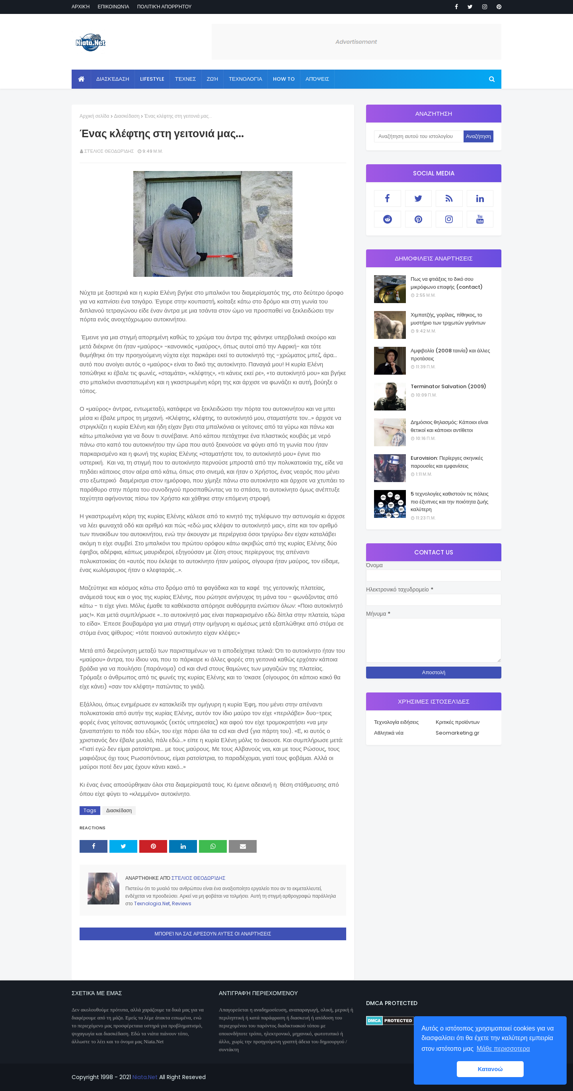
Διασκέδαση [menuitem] (112, 79)
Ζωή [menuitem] (212, 79)
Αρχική (81, 6)
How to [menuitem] (284, 79)
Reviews (181, 903)
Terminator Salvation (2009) (448, 386)
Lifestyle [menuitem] (152, 79)
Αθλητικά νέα (388, 733)
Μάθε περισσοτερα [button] (503, 1048)
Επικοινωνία (113, 6)
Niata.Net (145, 1077)
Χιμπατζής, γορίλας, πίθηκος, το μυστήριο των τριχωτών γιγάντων (448, 319)
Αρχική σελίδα (94, 116)
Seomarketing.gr (457, 733)
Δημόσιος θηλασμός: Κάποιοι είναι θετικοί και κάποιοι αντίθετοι (449, 426)
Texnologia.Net (152, 903)
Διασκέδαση (127, 116)
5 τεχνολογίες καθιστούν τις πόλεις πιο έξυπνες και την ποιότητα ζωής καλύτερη (450, 501)
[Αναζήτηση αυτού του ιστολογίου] (419, 136)
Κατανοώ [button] (490, 1069)
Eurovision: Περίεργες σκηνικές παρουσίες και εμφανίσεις (447, 462)
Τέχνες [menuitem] (185, 79)
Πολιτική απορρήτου (164, 6)
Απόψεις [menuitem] (317, 79)
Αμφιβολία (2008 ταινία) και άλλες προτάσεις (450, 354)
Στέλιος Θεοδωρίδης (109, 151)
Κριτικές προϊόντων (457, 722)
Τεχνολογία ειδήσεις (396, 722)
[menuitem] (81, 79)
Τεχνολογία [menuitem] (245, 79)
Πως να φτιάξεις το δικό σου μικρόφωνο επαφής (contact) (447, 283)
